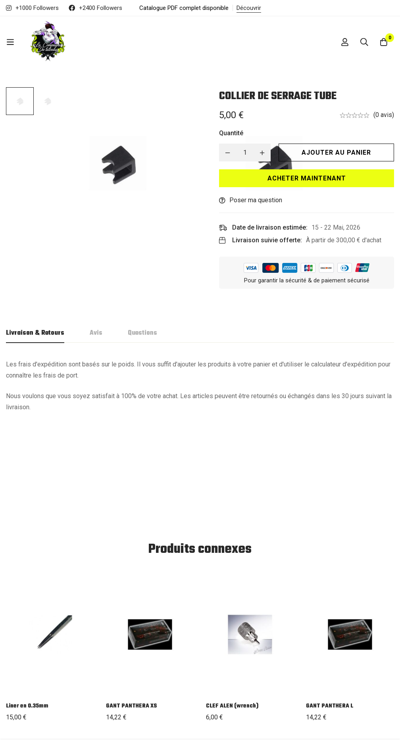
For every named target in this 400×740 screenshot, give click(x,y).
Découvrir (249, 8)
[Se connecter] (344, 42)
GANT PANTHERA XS (131, 615)
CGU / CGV (289, 686)
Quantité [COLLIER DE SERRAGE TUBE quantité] (234, 133)
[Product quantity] (247, 152)
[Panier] (384, 42)
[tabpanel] (200, 386)
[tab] (35, 333)
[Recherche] (364, 42)
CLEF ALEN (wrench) (232, 615)
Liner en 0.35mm (27, 615)
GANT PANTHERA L (329, 615)
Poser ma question (258, 200)
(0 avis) (383, 115)
